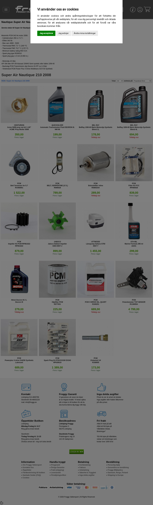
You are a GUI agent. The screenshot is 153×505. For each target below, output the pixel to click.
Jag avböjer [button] (63, 33)
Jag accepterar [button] (46, 33)
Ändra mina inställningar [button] (85, 33)
